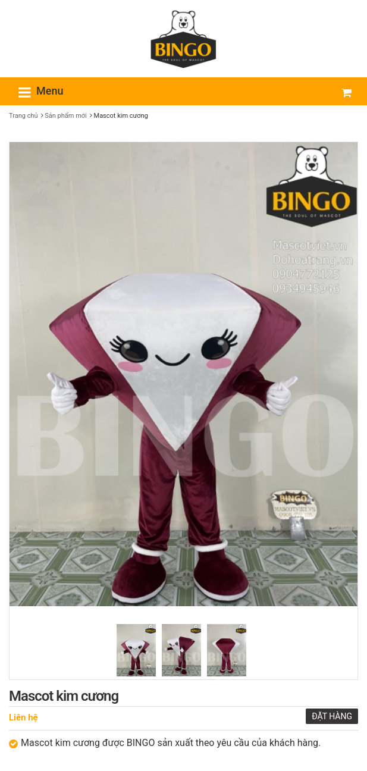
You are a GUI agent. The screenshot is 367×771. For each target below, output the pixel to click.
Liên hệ (23, 717)
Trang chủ (23, 116)
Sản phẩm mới (66, 116)
